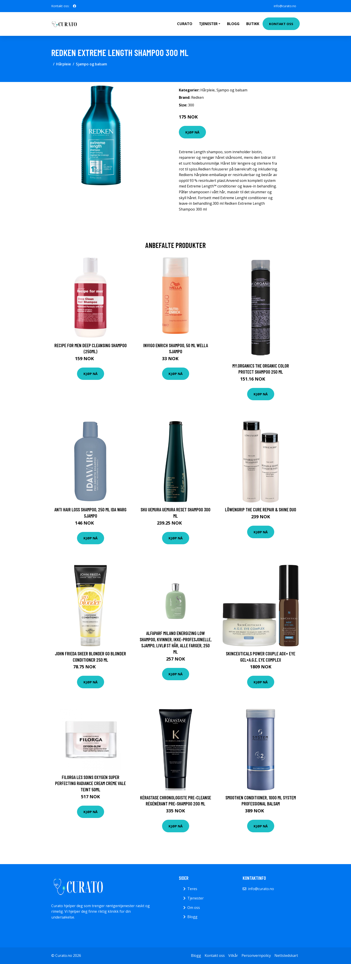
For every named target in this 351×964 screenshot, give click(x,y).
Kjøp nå (192, 132)
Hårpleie (63, 64)
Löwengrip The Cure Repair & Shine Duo (260, 509)
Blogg (233, 23)
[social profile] (74, 6)
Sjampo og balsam (91, 64)
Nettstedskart (286, 955)
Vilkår (233, 955)
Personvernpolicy (256, 955)
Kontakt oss (281, 24)
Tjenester (195, 898)
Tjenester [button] (208, 23)
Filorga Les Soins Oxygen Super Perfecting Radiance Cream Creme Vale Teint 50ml (90, 783)
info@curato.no (285, 6)
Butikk (252, 23)
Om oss (193, 907)
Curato (184, 23)
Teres (192, 888)
